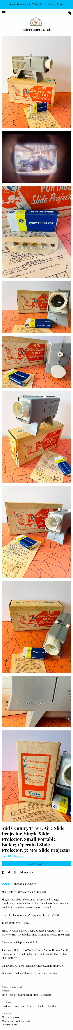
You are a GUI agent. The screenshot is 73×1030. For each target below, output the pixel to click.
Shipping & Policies (25, 883)
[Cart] (69, 13)
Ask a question (26, 872)
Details (6, 883)
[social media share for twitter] (9, 872)
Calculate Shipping (12, 856)
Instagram (19, 1006)
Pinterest (31, 1006)
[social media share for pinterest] (15, 872)
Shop (4, 994)
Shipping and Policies (28, 994)
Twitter (41, 1006)
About (13, 994)
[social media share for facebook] (3, 872)
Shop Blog (53, 1006)
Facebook (7, 1006)
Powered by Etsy (10, 1024)
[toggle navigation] (3, 12)
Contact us (46, 994)
